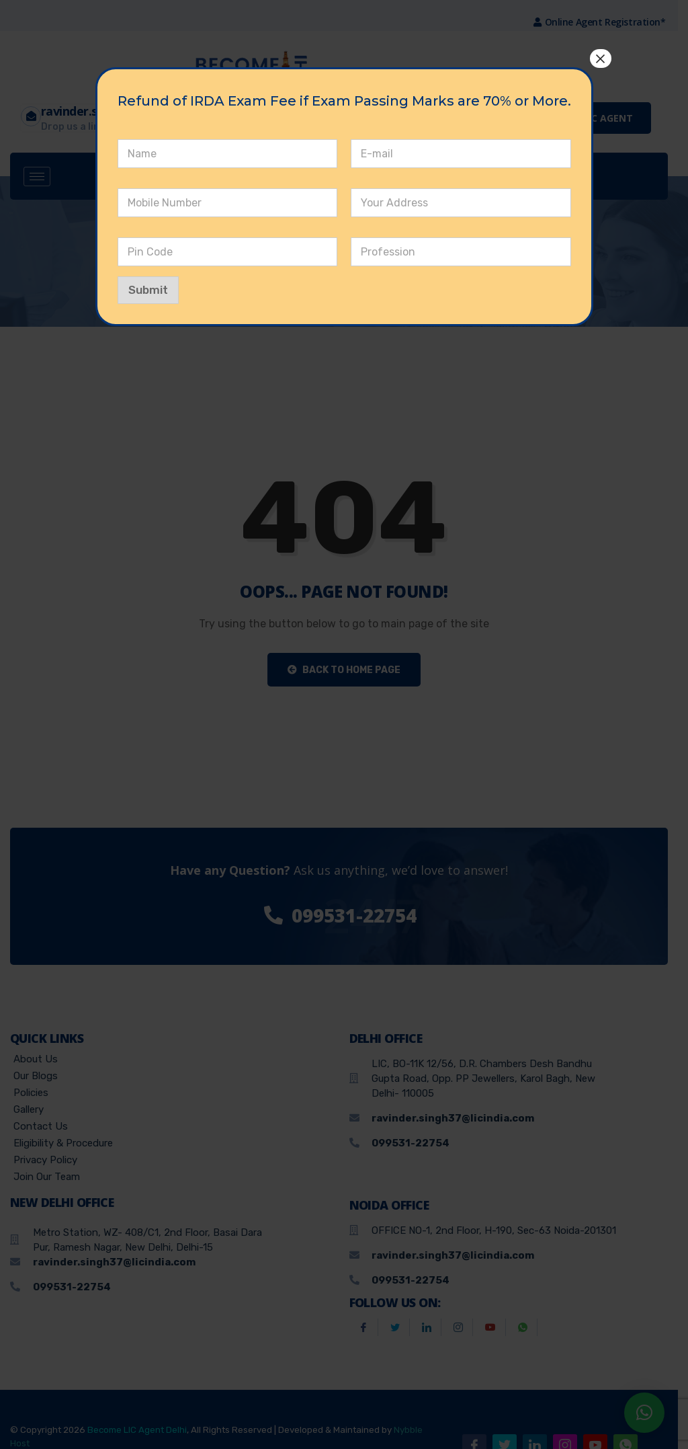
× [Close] (600, 58)
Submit (148, 290)
